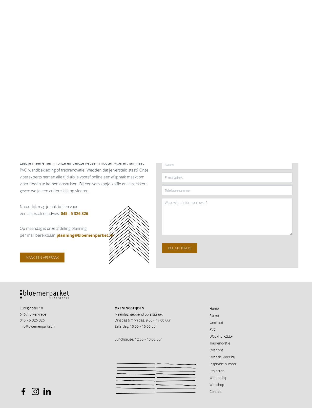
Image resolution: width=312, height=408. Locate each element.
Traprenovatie (219, 343)
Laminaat (216, 322)
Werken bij (217, 377)
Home (214, 308)
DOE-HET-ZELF (220, 336)
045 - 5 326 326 (32, 320)
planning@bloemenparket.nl (85, 235)
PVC (212, 329)
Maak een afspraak (42, 257)
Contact (215, 391)
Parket (214, 315)
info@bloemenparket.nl (37, 326)
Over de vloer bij (222, 357)
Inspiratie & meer (222, 364)
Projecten (216, 370)
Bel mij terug (179, 248)
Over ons (216, 350)
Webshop (216, 384)
